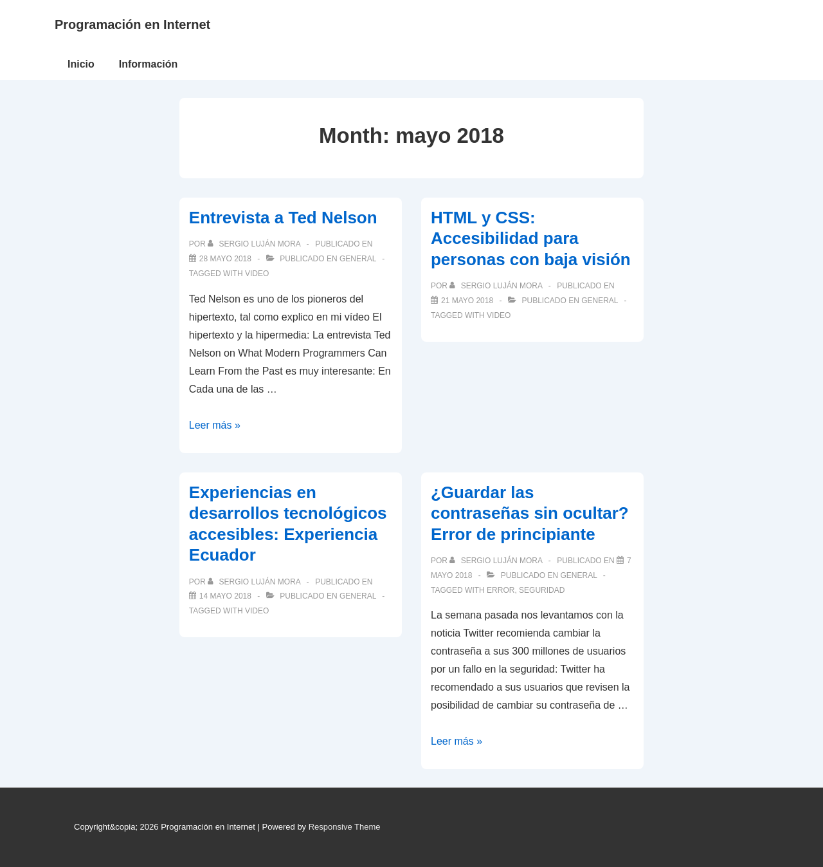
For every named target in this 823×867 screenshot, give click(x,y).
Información (148, 64)
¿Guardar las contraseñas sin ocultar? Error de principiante (530, 513)
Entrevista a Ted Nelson (283, 217)
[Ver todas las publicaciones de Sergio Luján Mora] (255, 243)
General (357, 258)
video (257, 273)
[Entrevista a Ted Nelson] (225, 258)
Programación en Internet (132, 24)
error (500, 590)
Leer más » (214, 425)
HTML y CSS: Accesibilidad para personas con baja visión (531, 238)
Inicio (81, 64)
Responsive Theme (345, 827)
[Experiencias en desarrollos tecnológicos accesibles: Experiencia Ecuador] (225, 596)
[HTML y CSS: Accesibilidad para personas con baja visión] (467, 300)
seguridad (542, 590)
